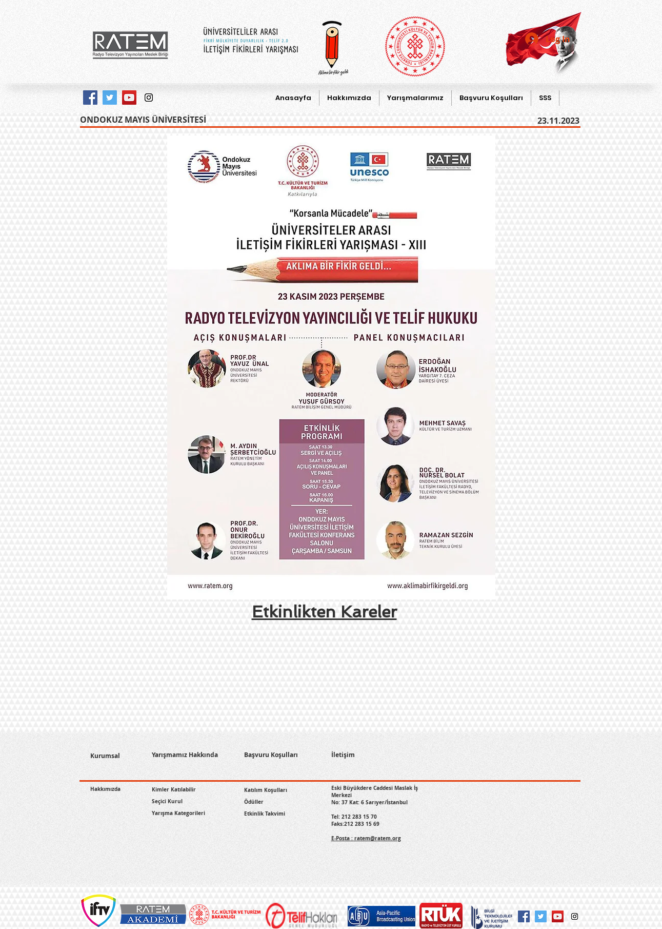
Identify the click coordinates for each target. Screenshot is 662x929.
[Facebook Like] (114, 804)
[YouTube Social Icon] (558, 916)
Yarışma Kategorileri (178, 813)
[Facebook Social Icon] (524, 916)
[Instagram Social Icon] (574, 916)
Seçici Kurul (167, 801)
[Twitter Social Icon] (541, 916)
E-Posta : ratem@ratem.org (366, 838)
